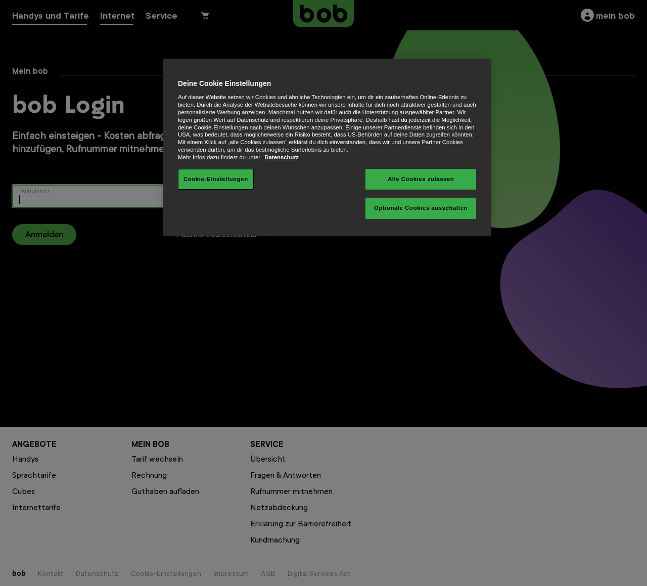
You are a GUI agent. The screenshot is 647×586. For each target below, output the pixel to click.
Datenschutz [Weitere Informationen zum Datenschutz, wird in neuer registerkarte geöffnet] (281, 157)
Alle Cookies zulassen (421, 179)
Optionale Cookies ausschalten (421, 208)
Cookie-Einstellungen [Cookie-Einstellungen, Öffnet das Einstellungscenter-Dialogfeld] (215, 179)
